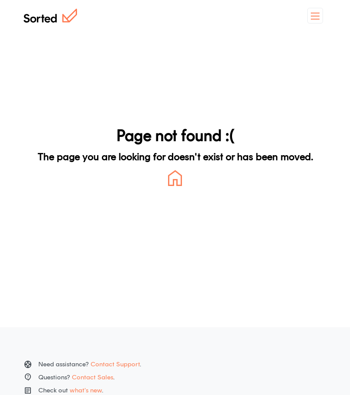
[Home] (50, 16)
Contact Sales (92, 377)
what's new (86, 390)
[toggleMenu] (315, 15)
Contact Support (115, 364)
